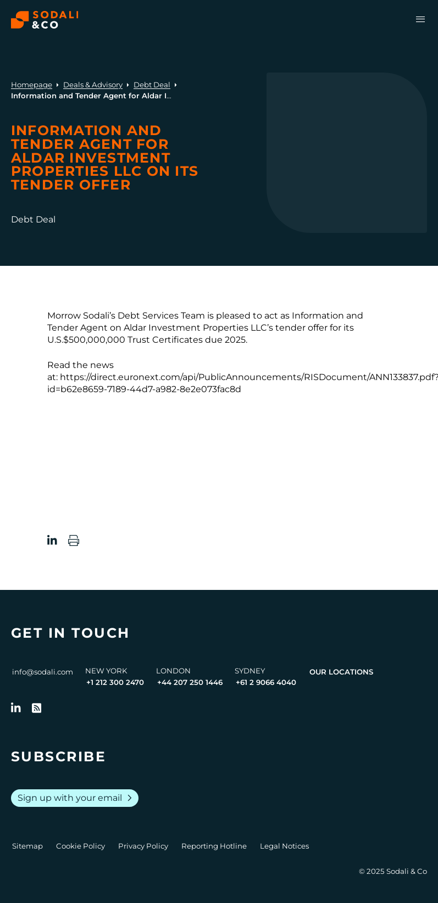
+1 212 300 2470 (115, 682)
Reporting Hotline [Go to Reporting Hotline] (214, 845)
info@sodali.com (42, 671)
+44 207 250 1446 (190, 682)
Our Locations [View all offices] (341, 671)
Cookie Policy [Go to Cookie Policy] (80, 845)
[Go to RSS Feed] (37, 708)
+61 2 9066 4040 (266, 682)
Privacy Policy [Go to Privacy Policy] (143, 845)
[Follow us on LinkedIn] (16, 708)
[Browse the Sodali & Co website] (45, 20)
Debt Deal (152, 84)
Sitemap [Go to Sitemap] (27, 845)
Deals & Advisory (93, 84)
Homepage (31, 84)
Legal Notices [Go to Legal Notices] (284, 845)
